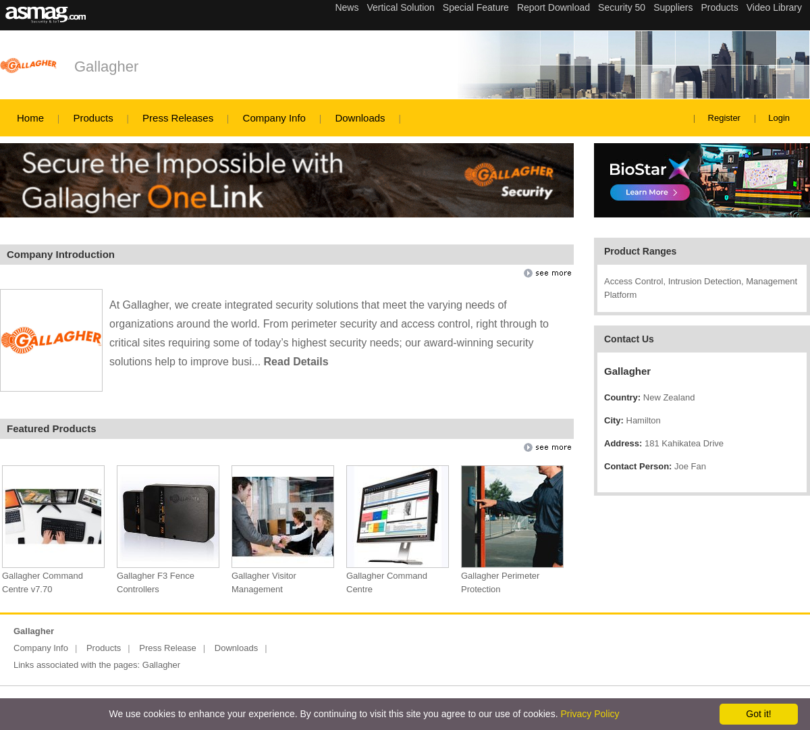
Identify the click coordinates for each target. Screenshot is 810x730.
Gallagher (106, 66)
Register (724, 118)
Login (779, 118)
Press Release (167, 648)
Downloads (360, 118)
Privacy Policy (589, 713)
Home (30, 118)
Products (93, 118)
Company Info (274, 118)
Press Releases (177, 118)
